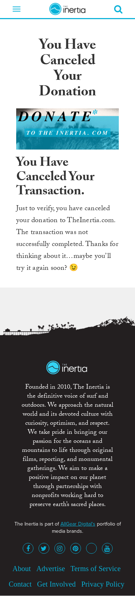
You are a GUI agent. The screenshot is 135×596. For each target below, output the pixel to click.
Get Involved (56, 584)
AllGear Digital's (77, 524)
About (22, 569)
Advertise (50, 569)
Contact (20, 584)
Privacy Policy (103, 584)
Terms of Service (96, 569)
